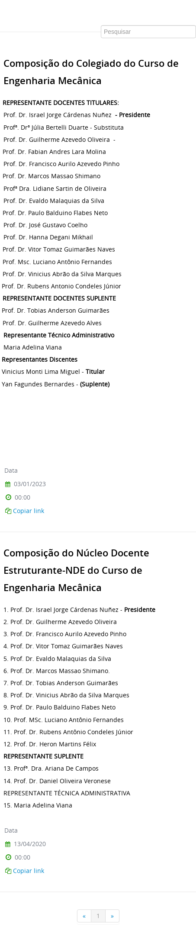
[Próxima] (112, 915)
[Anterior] (84, 915)
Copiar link (28, 511)
